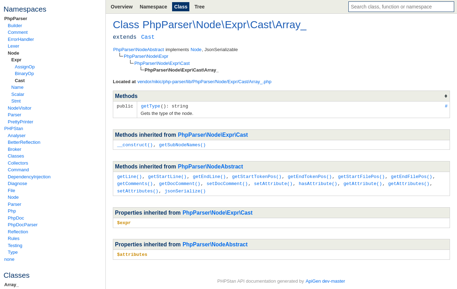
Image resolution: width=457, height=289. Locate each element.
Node (13, 53)
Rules (13, 238)
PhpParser (15, 18)
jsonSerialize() (185, 189)
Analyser (17, 135)
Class (180, 7)
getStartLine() (167, 175)
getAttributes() (408, 182)
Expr (16, 59)
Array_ (11, 284)
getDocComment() (179, 182)
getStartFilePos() (361, 175)
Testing (15, 245)
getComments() (135, 182)
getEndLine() (209, 175)
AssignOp (25, 66)
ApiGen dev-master (325, 278)
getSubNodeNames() (182, 144)
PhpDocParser (23, 224)
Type (13, 252)
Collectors (18, 163)
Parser (14, 114)
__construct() (135, 144)
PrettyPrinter (20, 121)
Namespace (153, 7)
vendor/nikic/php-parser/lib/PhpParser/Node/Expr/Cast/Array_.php (205, 81)
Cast (20, 80)
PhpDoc (16, 218)
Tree (199, 7)
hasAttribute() (318, 182)
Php (12, 211)
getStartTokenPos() (256, 175)
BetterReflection (24, 142)
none (9, 259)
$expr (124, 220)
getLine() (129, 175)
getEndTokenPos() (310, 175)
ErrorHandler (21, 39)
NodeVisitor (19, 108)
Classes (16, 156)
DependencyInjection (29, 176)
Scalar (17, 94)
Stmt (16, 101)
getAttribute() (362, 182)
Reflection (18, 231)
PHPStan (13, 128)
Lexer (13, 46)
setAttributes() (137, 189)
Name (17, 87)
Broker (14, 149)
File (11, 190)
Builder (15, 25)
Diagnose (17, 183)
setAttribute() (273, 182)
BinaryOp (24, 73)
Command (18, 169)
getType (150, 106)
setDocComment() (227, 182)
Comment (18, 32)
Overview (122, 7)
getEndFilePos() (411, 175)
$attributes (132, 252)
